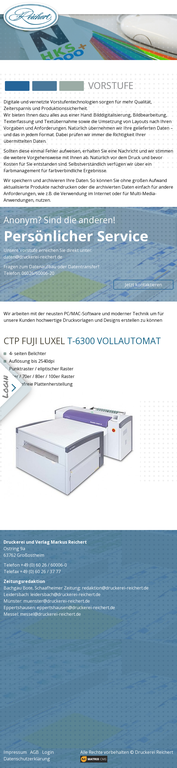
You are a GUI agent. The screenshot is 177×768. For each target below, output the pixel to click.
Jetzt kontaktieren (143, 285)
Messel (11, 614)
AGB (34, 752)
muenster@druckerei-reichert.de (56, 601)
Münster (12, 601)
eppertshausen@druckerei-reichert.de (76, 608)
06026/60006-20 (38, 273)
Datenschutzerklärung (27, 759)
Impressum (15, 752)
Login (48, 752)
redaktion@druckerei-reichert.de (115, 588)
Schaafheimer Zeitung (57, 588)
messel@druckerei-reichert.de (50, 614)
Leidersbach (16, 594)
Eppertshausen (19, 608)
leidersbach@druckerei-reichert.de (65, 594)
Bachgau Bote (18, 588)
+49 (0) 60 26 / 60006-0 (44, 565)
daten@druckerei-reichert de (33, 257)
